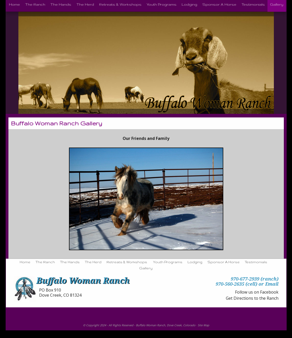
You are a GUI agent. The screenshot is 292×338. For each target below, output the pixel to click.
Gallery (146, 268)
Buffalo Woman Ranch (150, 325)
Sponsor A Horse (223, 262)
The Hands (70, 262)
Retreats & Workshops (127, 262)
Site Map (203, 325)
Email (271, 284)
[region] (146, 199)
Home (25, 262)
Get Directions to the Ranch (252, 298)
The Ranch (45, 262)
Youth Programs (167, 262)
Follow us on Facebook (256, 292)
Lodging (195, 262)
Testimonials (256, 262)
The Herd (93, 262)
